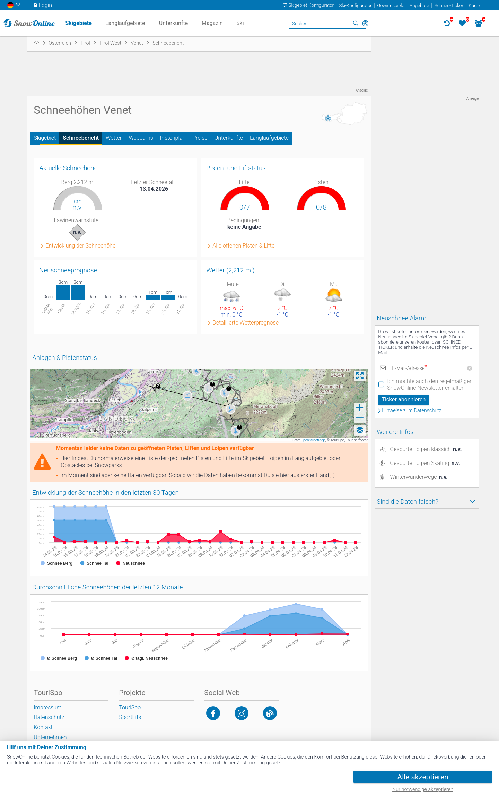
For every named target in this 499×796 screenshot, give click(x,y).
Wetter (114, 138)
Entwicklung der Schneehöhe (80, 246)
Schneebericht (81, 138)
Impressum (47, 707)
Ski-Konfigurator (355, 5)
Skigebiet (45, 138)
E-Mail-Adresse (409, 368)
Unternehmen (50, 737)
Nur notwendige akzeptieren (422, 790)
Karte (474, 5)
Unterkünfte (229, 138)
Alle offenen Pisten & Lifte (243, 246)
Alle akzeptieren (422, 777)
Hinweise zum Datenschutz (411, 410)
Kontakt (43, 727)
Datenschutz (49, 717)
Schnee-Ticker (449, 5)
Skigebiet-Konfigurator (311, 5)
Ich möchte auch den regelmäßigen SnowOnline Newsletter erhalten (430, 384)
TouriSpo (130, 707)
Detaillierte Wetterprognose (245, 323)
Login (45, 5)
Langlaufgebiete (269, 138)
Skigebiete (78, 23)
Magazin (212, 23)
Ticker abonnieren (404, 399)
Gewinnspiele (390, 5)
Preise (199, 138)
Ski (240, 23)
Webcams (141, 138)
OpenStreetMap (313, 440)
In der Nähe (365, 23)
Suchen (355, 23)
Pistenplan (173, 138)
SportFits (130, 717)
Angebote (419, 5)
